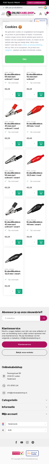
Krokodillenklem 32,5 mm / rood (34, 174)
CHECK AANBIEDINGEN (36, 3)
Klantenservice (24, 344)
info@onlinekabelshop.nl (30, 338)
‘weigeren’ (8, 50)
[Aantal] (12, 94)
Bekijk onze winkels (24, 352)
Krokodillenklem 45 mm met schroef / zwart (12, 224)
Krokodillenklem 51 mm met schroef (34, 76)
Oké (24, 59)
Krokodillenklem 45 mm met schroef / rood (12, 126)
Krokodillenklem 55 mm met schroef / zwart (12, 175)
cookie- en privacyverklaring (32, 45)
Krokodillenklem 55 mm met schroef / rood (12, 76)
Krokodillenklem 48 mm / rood (34, 125)
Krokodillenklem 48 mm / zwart (34, 223)
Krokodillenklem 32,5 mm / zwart (12, 272)
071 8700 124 (12, 385)
